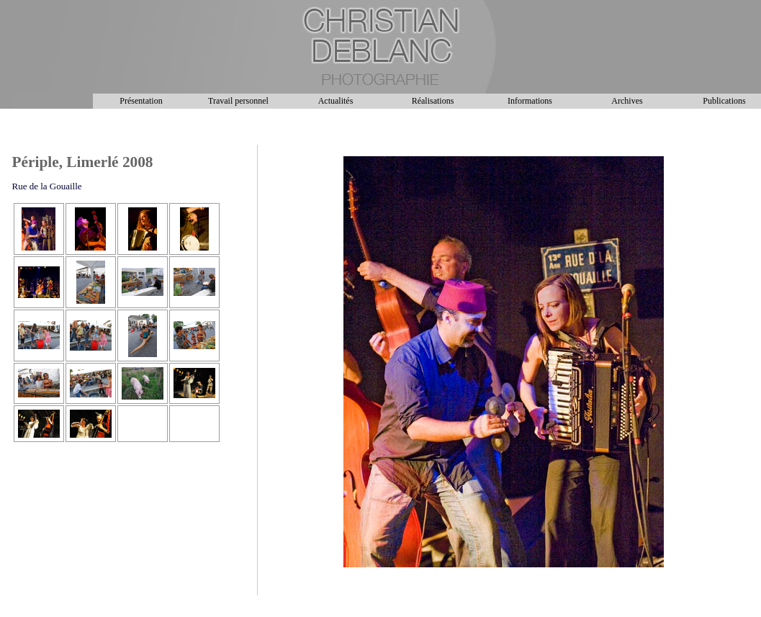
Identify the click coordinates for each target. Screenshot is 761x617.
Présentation (141, 101)
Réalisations (433, 101)
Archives (626, 101)
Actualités (336, 101)
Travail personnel (238, 101)
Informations (530, 101)
